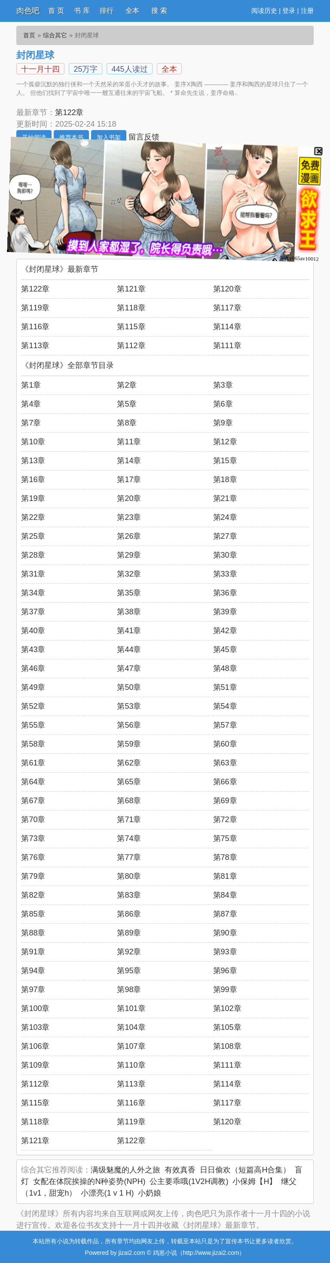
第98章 (129, 989)
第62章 (129, 763)
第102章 (227, 1008)
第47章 (129, 668)
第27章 (225, 536)
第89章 (129, 933)
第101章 (131, 1008)
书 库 (81, 10)
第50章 (129, 687)
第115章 (131, 326)
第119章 (35, 308)
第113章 (35, 345)
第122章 (69, 112)
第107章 (131, 1046)
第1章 (31, 385)
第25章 (33, 536)
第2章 (127, 385)
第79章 (33, 876)
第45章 (225, 649)
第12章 (225, 441)
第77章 (129, 857)
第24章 (225, 517)
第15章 (225, 460)
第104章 (131, 1027)
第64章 (33, 781)
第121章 (131, 289)
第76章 (33, 857)
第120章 (227, 289)
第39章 (225, 611)
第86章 (129, 914)
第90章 (225, 933)
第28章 (33, 555)
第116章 (35, 326)
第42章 (225, 630)
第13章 (33, 460)
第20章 (129, 498)
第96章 (225, 970)
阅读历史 (264, 10)
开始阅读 (34, 137)
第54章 (225, 706)
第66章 (225, 781)
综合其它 (55, 35)
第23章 (129, 517)
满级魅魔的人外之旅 (125, 1170)
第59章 (129, 744)
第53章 (129, 706)
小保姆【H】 (254, 1181)
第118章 (131, 308)
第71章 (129, 819)
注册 (307, 10)
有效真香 (180, 1170)
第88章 (33, 933)
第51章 (225, 687)
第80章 (129, 876)
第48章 (225, 668)
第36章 (225, 593)
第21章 (225, 498)
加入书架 (109, 137)
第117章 (227, 308)
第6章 (223, 404)
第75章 (225, 838)
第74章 (129, 838)
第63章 (225, 763)
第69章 (225, 800)
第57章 (225, 725)
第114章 (227, 326)
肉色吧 (28, 10)
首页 (29, 35)
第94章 (33, 970)
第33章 (225, 574)
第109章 (35, 1065)
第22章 (33, 517)
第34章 (33, 593)
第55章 (33, 725)
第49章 (33, 687)
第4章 (31, 404)
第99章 (225, 989)
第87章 (225, 914)
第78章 (225, 857)
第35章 (129, 593)
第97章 (33, 989)
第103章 (35, 1027)
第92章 (129, 951)
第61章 (33, 763)
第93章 (225, 951)
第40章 (33, 630)
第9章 (223, 423)
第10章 (33, 441)
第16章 (33, 479)
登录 (288, 10)
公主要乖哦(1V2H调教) (189, 1181)
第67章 (33, 800)
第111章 (227, 345)
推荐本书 (71, 137)
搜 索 (159, 10)
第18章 (225, 479)
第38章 (129, 611)
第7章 (31, 423)
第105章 (227, 1027)
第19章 (33, 498)
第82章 (33, 895)
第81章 (225, 876)
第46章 (33, 668)
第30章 (225, 555)
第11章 (129, 441)
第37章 (33, 611)
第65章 (129, 781)
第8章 (127, 423)
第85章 (33, 914)
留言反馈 (143, 137)
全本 (132, 10)
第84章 (225, 895)
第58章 (33, 744)
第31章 (33, 574)
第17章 (129, 479)
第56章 (129, 725)
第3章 (223, 385)
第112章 (131, 345)
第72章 (225, 819)
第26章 (129, 536)
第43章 (33, 649)
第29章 (129, 555)
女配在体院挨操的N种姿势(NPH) (89, 1181)
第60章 (225, 744)
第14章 (129, 460)
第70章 (33, 819)
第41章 (129, 630)
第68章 (129, 800)
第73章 (33, 838)
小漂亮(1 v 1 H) (107, 1193)
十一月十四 (40, 69)
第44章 (129, 649)
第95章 (129, 970)
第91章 (33, 951)
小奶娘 (149, 1193)
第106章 (35, 1046)
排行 (106, 10)
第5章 (127, 404)
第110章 (131, 1065)
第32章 (129, 574)
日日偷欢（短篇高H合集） (245, 1170)
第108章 (227, 1046)
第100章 (35, 1008)
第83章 (129, 895)
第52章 (33, 706)
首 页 (56, 10)
